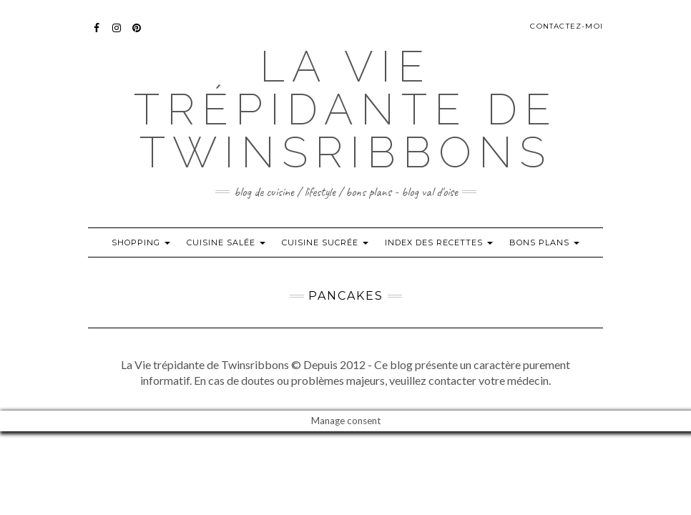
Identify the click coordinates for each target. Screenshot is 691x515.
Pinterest (137, 34)
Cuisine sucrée (325, 242)
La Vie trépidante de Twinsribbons (346, 109)
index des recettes (439, 242)
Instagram (117, 34)
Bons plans (544, 242)
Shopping (141, 242)
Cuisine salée (226, 242)
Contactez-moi (566, 26)
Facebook (97, 34)
